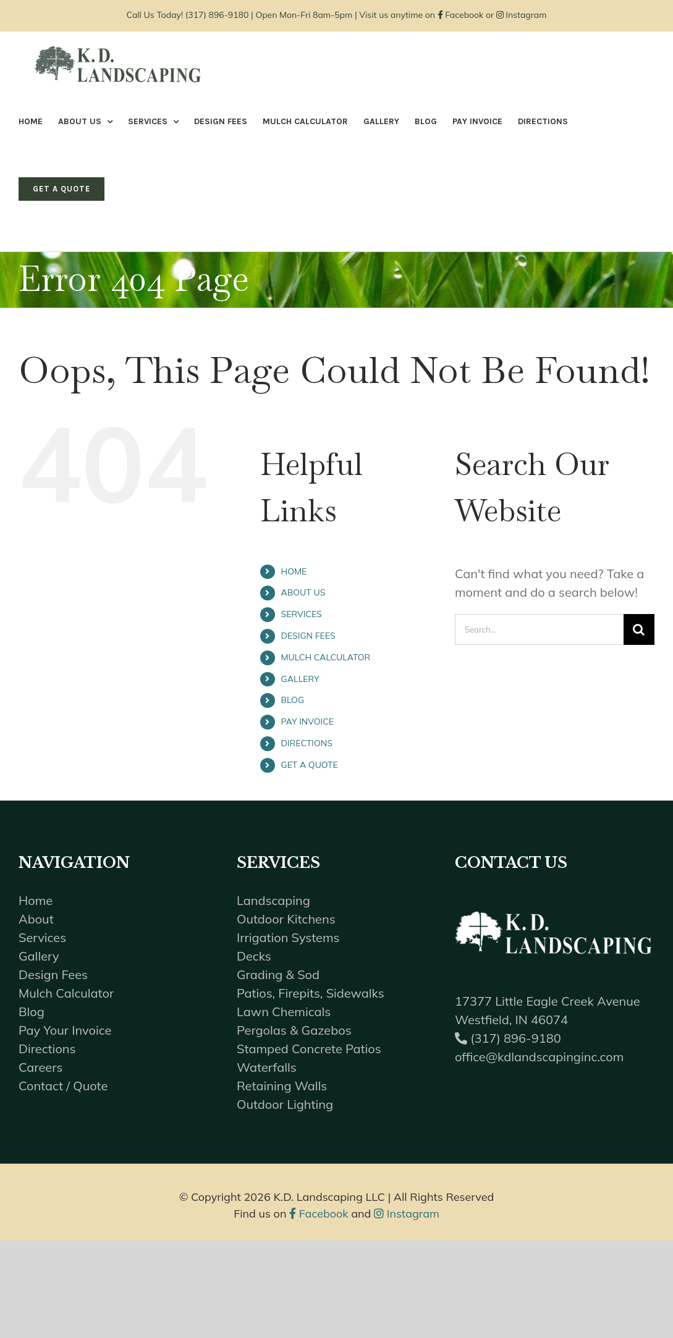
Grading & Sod (278, 974)
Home (36, 900)
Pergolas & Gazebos (294, 1030)
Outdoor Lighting (285, 1104)
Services (42, 937)
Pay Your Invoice (65, 1030)
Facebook (461, 14)
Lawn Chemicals (284, 1011)
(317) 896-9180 (217, 14)
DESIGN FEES (308, 635)
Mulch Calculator (66, 993)
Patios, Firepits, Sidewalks (310, 993)
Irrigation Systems (288, 937)
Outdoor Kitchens (286, 919)
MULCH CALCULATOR (325, 657)
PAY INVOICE (307, 721)
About (36, 919)
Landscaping (273, 900)
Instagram (521, 14)
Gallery (39, 956)
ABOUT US (303, 592)
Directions (47, 1048)
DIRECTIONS (306, 743)
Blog (31, 1011)
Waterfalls (267, 1067)
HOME (294, 571)
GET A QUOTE (309, 764)
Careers (40, 1067)
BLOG (292, 699)
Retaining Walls (282, 1085)
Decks (254, 956)
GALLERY (300, 678)
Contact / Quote (63, 1085)
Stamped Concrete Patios (309, 1048)
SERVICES (301, 614)
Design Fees (53, 974)
